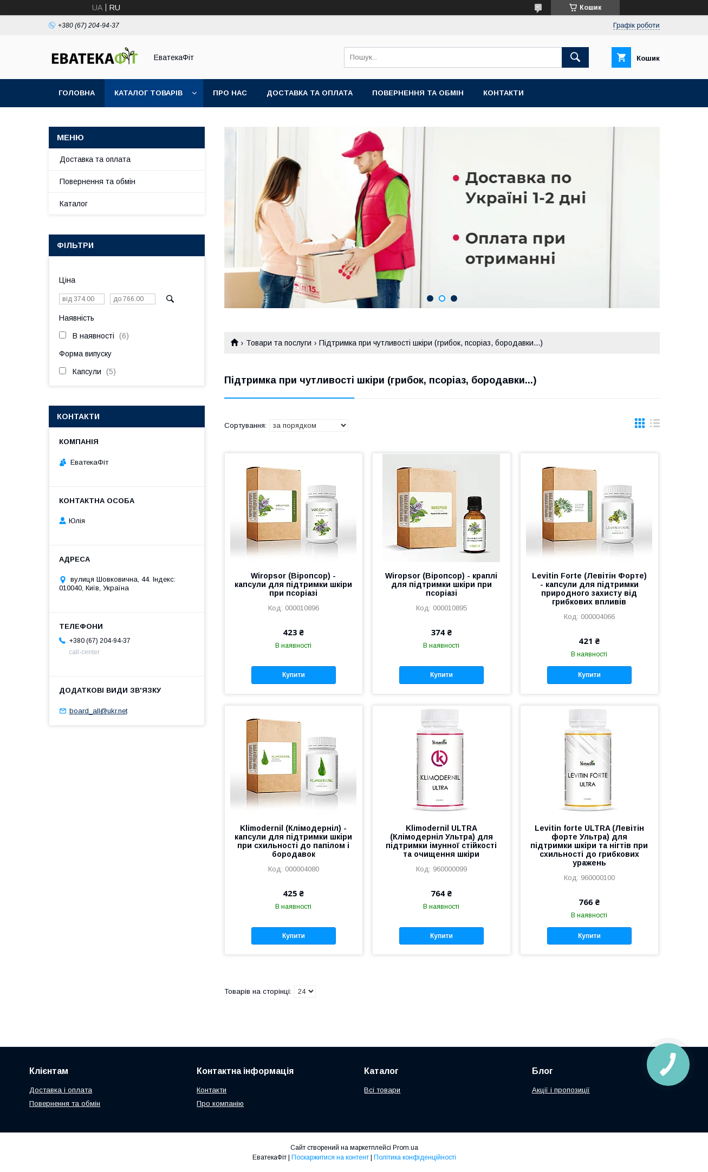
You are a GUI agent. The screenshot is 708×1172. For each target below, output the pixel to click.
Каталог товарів (148, 93)
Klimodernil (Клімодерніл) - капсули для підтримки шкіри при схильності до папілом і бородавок (293, 841)
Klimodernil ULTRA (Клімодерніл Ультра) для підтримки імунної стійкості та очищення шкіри (441, 841)
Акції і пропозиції (561, 1090)
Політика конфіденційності (415, 1157)
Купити (293, 675)
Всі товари (382, 1090)
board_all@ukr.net (98, 711)
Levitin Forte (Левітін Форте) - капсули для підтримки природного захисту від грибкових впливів (589, 588)
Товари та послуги (278, 342)
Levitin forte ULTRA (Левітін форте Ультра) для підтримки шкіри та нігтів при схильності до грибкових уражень (589, 845)
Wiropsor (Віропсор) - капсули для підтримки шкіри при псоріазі (293, 584)
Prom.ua (405, 1147)
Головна (77, 93)
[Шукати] (575, 57)
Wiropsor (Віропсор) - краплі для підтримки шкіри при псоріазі (441, 584)
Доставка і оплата (60, 1090)
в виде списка (655, 425)
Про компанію (220, 1103)
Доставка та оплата (310, 93)
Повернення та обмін (418, 93)
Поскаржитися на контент (330, 1157)
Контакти (503, 93)
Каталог (74, 203)
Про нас (230, 93)
